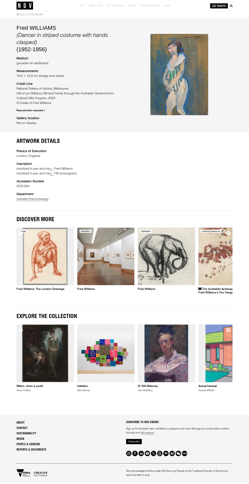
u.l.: (52, 213)
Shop (167, 5)
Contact (22, 472)
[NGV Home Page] (25, 5)
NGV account (148, 477)
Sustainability (26, 477)
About (21, 467)
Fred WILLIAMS (36, 50)
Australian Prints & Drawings (36, 243)
